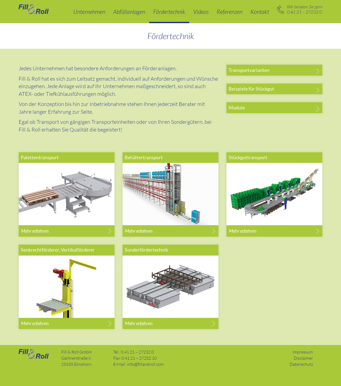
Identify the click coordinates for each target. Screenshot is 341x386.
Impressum (303, 352)
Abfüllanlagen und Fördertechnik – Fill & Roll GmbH (33, 9)
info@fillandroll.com (145, 364)
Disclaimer (303, 358)
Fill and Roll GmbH (33, 354)
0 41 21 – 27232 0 (299, 9)
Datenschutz (301, 364)
